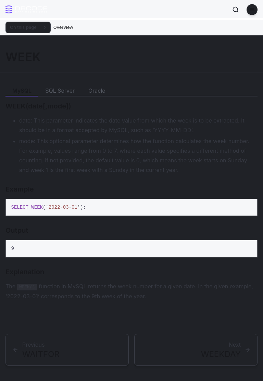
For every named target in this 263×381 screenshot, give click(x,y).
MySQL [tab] (22, 90)
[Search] (235, 9)
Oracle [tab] (96, 90)
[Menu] (252, 9)
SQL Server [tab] (60, 90)
